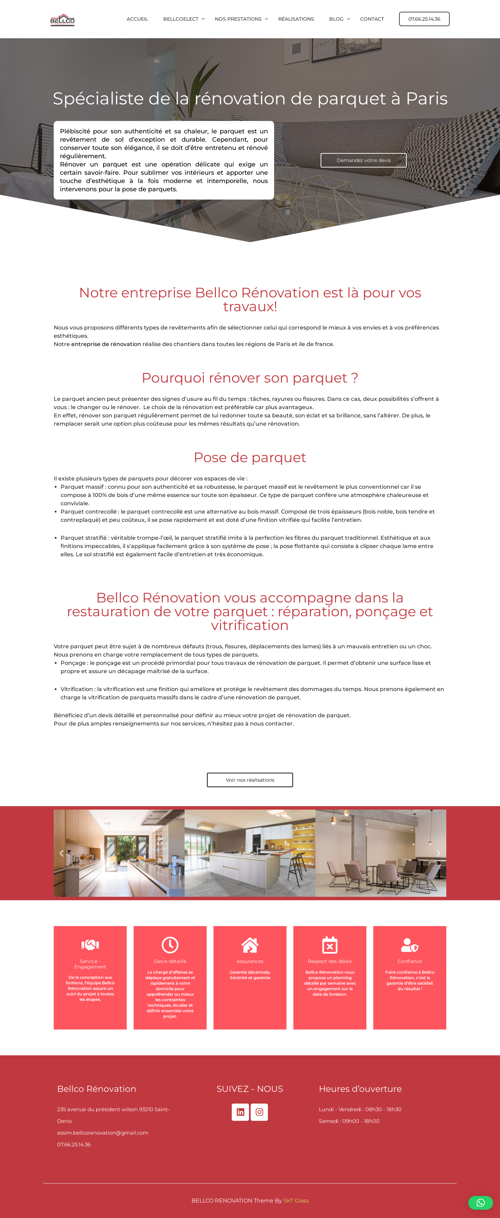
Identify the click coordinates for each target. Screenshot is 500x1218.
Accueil (137, 19)
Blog (336, 19)
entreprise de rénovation (106, 344)
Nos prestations (238, 19)
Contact (372, 19)
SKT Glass (296, 1200)
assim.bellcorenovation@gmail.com (102, 1132)
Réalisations (296, 19)
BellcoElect (180, 19)
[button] (61, 853)
